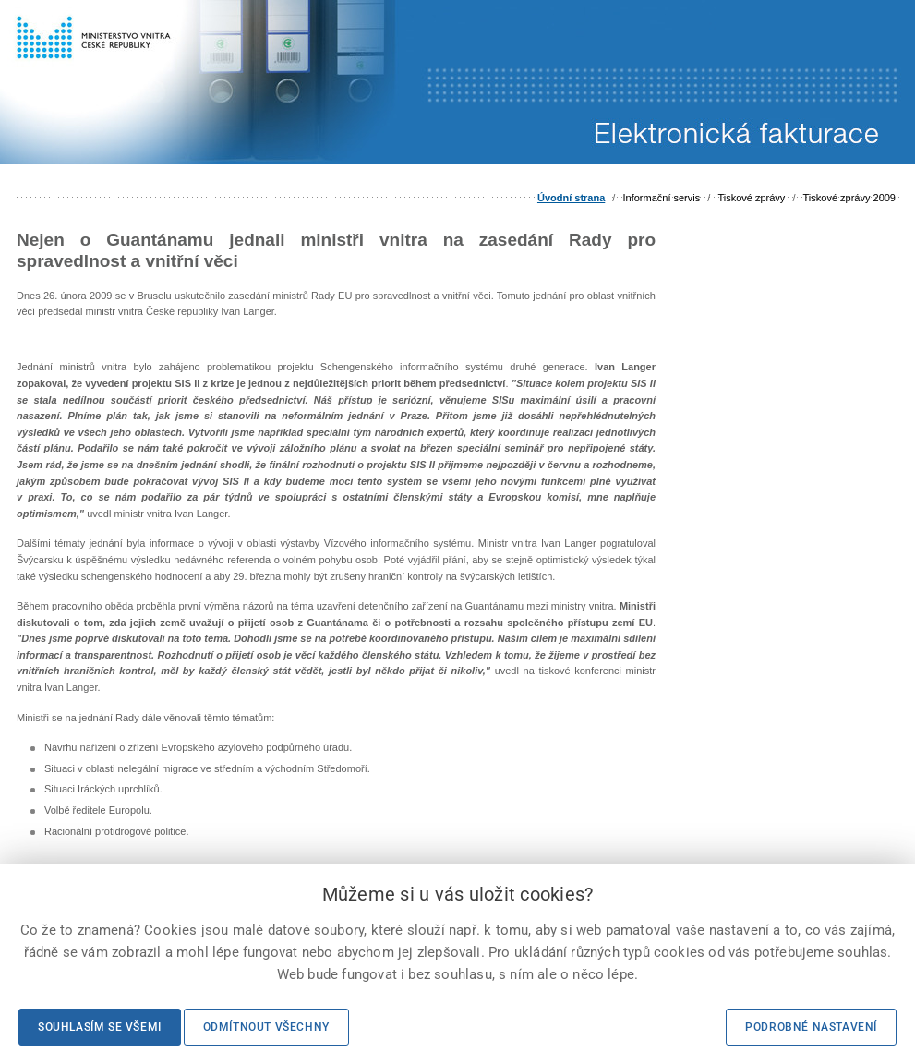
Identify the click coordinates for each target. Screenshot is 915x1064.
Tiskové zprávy (751, 197)
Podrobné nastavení (811, 1027)
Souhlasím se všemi (100, 1027)
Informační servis (661, 197)
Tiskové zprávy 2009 (849, 197)
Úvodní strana (571, 197)
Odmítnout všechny (266, 1027)
